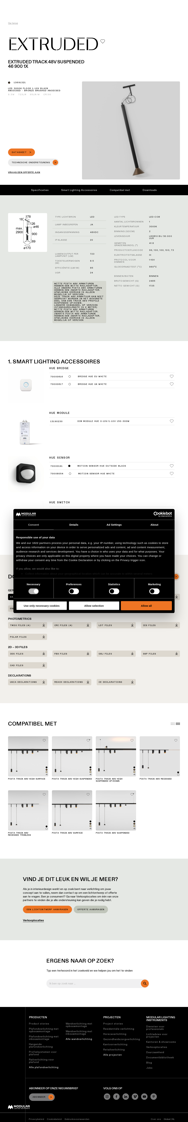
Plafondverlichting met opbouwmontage (44, 1030)
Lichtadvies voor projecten (157, 1035)
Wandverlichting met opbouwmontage (79, 1025)
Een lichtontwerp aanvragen (47, 910)
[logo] (10, 9)
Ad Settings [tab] (114, 524)
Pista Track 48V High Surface (26, 779)
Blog (149, 1062)
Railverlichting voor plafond (41, 1061)
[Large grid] (173, 723)
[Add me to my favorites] (102, 41)
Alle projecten (112, 1054)
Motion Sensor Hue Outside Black (102, 466)
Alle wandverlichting (79, 1039)
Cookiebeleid (54, 1119)
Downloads (150, 190)
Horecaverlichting (114, 1034)
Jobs (119, 2)
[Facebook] (116, 1096)
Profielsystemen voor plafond (43, 1053)
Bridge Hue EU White (92, 377)
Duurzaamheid (103, 2)
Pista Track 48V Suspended (112, 833)
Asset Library (82, 2)
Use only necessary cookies (41, 605)
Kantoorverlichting (115, 1044)
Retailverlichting (114, 1049)
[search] (145, 983)
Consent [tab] (33, 524)
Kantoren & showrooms (161, 1041)
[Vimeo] (135, 1096)
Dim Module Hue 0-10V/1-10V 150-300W (104, 421)
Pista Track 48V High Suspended (72, 779)
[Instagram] (107, 1096)
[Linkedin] (125, 1096)
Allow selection (94, 605)
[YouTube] (144, 1096)
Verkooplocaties (33, 920)
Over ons (131, 2)
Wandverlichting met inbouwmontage (79, 1032)
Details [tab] (73, 524)
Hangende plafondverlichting (41, 1045)
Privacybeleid (36, 1119)
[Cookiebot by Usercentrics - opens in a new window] (156, 514)
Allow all (146, 605)
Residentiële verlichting (118, 1028)
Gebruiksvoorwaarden (77, 1119)
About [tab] (154, 524)
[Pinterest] (153, 1096)
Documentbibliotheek (160, 1057)
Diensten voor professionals (155, 1028)
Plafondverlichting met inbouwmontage (44, 1038)
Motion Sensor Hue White (96, 474)
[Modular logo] (19, 1108)
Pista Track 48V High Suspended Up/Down (109, 780)
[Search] (176, 9)
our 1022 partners (39, 542)
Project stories (113, 1023)
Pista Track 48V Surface (67, 833)
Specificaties (40, 190)
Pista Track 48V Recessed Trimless (19, 834)
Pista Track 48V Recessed (156, 779)
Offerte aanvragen (90, 910)
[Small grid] (178, 723)
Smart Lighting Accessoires (79, 190)
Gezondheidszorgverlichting (121, 1039)
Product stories (39, 1023)
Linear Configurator (57, 2)
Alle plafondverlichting (44, 1067)
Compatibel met (120, 190)
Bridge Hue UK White (92, 384)
